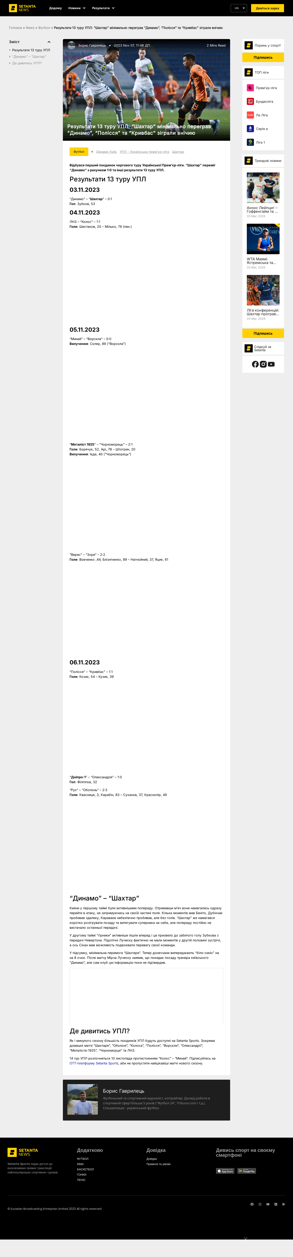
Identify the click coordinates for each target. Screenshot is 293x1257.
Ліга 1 (260, 142)
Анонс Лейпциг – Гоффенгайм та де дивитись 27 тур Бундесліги (263, 213)
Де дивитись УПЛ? (27, 63)
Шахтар (182, 152)
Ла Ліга (262, 115)
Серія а (262, 129)
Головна (15, 28)
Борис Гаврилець (92, 45)
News (30, 28)
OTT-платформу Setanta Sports (94, 1064)
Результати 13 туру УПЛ (31, 50)
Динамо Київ (110, 152)
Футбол (44, 28)
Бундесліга (264, 101)
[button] (239, 8)
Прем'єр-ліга (266, 88)
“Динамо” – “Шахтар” (29, 57)
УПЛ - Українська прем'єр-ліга (148, 152)
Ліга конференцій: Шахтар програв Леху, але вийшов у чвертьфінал (263, 315)
